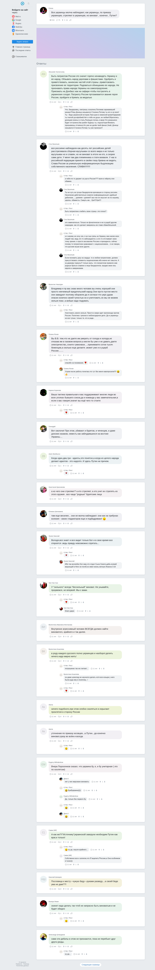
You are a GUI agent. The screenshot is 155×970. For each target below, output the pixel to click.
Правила (19, 964)
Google (16, 20)
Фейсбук (17, 27)
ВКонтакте (18, 30)
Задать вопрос (22, 42)
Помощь (26, 964)
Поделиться (70, 20)
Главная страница (21, 47)
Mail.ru (16, 16)
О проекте (22, 962)
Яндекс (16, 23)
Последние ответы (21, 50)
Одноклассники (20, 34)
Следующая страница (91, 965)
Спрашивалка (19, 56)
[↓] (67, 20)
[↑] (63, 20)
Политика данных (22, 966)
